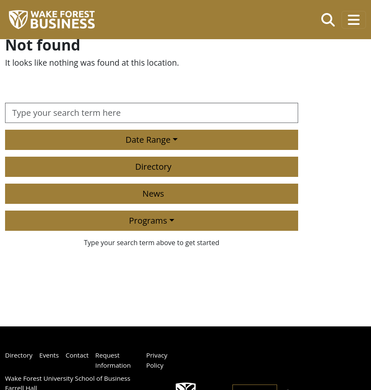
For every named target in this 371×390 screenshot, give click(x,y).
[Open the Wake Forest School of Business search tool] (328, 20)
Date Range (148, 139)
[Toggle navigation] (354, 20)
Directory (153, 166)
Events (49, 355)
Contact (77, 355)
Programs (148, 220)
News (153, 193)
